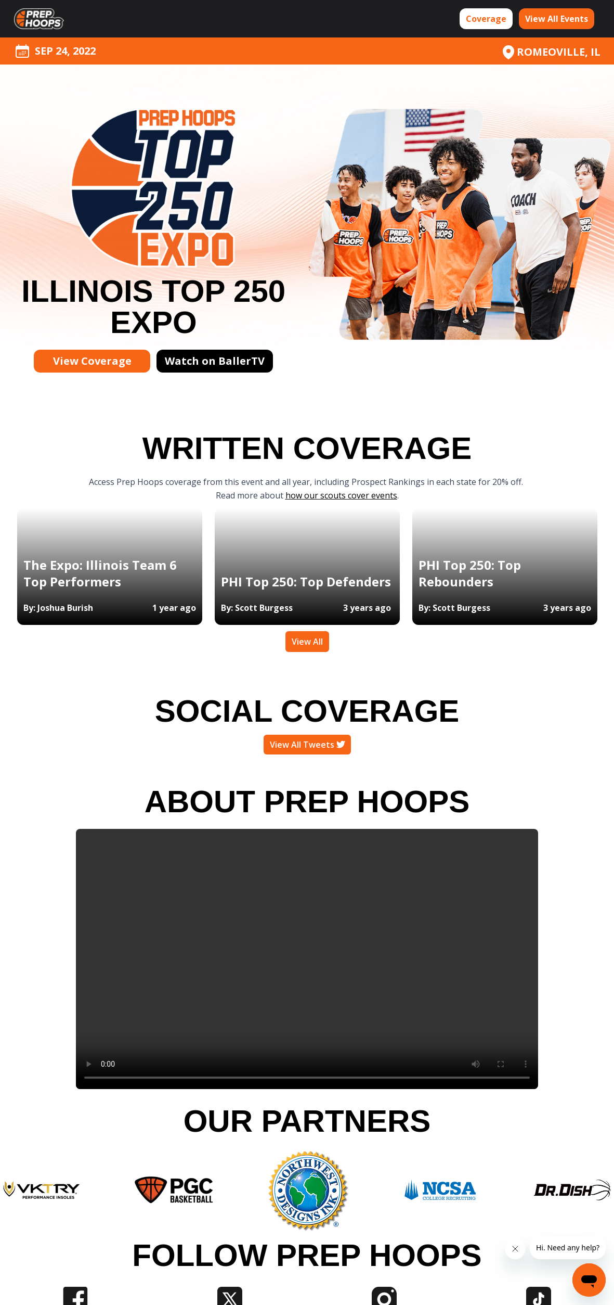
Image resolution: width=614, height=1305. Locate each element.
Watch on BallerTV (215, 361)
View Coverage (92, 361)
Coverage (486, 18)
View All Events (556, 18)
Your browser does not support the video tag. (307, 959)
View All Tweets (307, 744)
